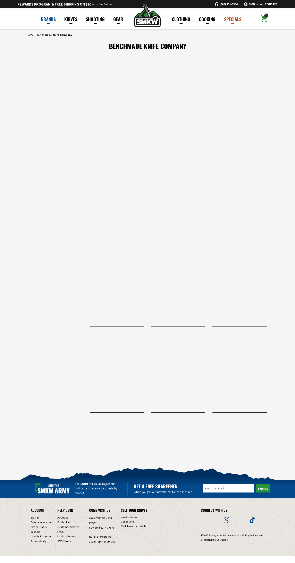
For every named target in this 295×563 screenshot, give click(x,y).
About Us (62, 524)
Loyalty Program (41, 543)
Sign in (253, 4)
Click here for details (133, 533)
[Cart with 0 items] (264, 18)
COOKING (207, 20)
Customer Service (68, 534)
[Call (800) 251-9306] (226, 4)
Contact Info (64, 529)
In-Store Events (66, 543)
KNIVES (70, 20)
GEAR (118, 20)
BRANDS (48, 20)
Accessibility (38, 548)
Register (271, 4)
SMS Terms (64, 548)
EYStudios (222, 546)
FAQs (60, 538)
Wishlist (35, 538)
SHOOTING (95, 20)
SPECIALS (232, 20)
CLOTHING (181, 20)
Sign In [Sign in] (35, 524)
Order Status (39, 534)
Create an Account (42, 529)
